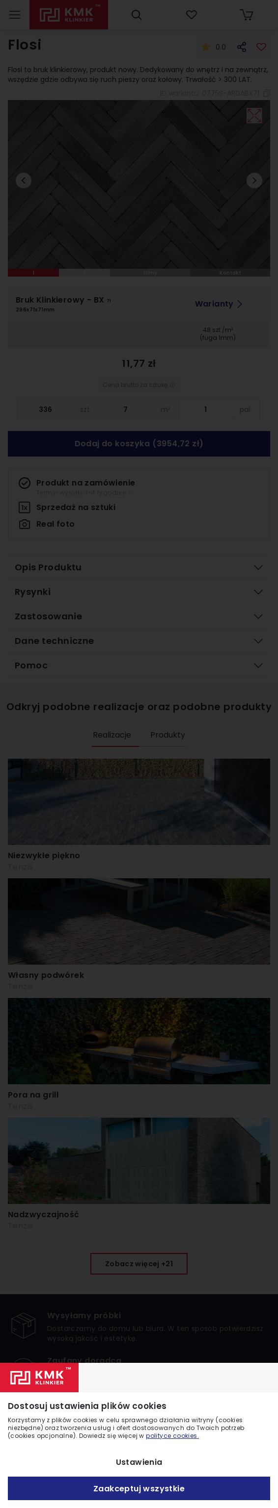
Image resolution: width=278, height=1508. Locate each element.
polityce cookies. (172, 1435)
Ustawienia (139, 1462)
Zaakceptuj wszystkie (139, 1488)
